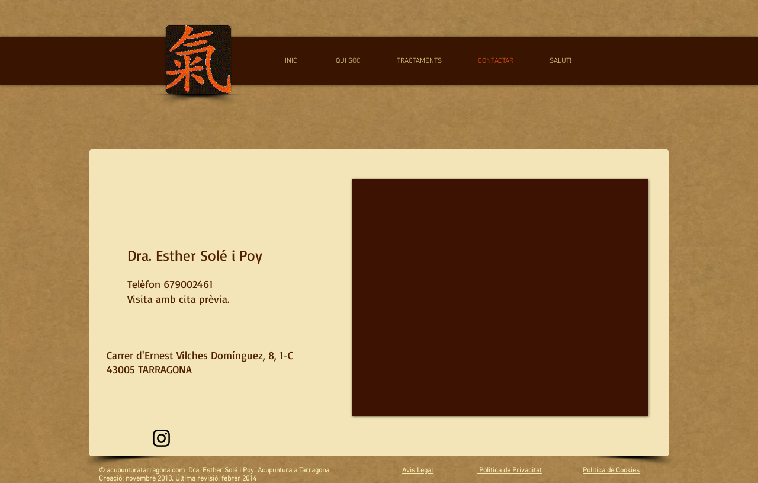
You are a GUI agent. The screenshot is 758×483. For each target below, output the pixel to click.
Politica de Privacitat (509, 470)
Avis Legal (417, 470)
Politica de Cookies (611, 470)
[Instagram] (161, 438)
